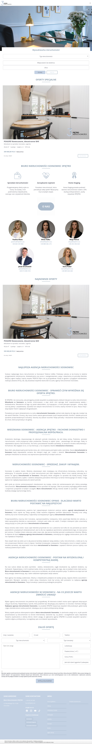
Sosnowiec (29, 719)
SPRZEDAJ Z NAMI (52, 710)
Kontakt (49, 724)
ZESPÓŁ (49, 719)
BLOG (49, 728)
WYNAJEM (50, 715)
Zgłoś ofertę (50, 732)
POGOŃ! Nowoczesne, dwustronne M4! (21, 141)
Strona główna (51, 701)
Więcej (52, 72)
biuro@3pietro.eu (30, 703)
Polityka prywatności (75, 701)
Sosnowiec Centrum (31, 725)
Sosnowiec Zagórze (31, 722)
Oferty (49, 706)
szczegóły (83, 156)
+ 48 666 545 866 (30, 700)
